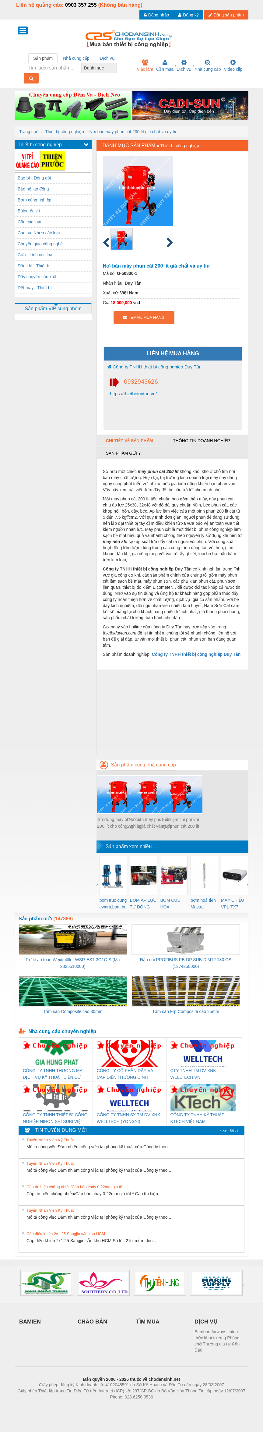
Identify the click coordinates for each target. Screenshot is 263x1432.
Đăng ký (188, 14)
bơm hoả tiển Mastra (203, 903)
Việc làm (145, 65)
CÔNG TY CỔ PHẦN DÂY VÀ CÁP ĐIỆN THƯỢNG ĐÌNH (125, 1074)
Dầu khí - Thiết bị (34, 265)
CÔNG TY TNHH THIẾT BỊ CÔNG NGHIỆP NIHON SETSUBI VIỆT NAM (55, 1118)
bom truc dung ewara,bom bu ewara (113, 904)
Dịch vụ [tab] (107, 58)
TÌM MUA (148, 1322)
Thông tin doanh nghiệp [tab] (201, 440)
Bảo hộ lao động (33, 189)
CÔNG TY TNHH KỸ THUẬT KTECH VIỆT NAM (197, 1118)
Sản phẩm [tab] (43, 58)
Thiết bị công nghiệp (64, 131)
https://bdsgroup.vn (123, 1406)
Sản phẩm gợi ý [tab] (123, 453)
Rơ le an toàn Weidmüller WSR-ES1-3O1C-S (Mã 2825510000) (73, 963)
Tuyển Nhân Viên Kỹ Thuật (50, 1140)
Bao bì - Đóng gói (34, 178)
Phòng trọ (92, 1406)
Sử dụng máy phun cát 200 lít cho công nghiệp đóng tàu (119, 823)
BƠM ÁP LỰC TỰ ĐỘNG (143, 903)
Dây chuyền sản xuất (38, 276)
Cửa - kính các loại (35, 254)
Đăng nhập (156, 14)
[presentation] (97, 885)
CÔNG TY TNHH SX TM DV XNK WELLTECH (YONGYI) (128, 1118)
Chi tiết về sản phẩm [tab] (129, 440)
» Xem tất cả (228, 1130)
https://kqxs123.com (161, 1406)
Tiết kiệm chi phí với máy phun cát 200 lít (180, 823)
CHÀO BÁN (92, 1322)
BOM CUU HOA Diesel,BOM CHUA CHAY (172, 904)
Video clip (233, 65)
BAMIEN (30, 1322)
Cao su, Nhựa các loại (39, 232)
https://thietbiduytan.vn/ (133, 393)
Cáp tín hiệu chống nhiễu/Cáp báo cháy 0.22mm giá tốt (75, 1187)
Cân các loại (29, 221)
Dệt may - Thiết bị (35, 287)
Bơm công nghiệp (34, 199)
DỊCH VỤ (206, 1322)
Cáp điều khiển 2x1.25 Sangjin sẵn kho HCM (65, 1233)
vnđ (136, 302)
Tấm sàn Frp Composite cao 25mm (185, 1011)
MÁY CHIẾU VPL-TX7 (232, 903)
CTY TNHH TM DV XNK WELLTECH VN (193, 1074)
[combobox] (115, 68)
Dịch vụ (184, 65)
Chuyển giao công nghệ (40, 243)
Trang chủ (29, 131)
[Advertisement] (172, 712)
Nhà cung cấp (208, 65)
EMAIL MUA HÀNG (143, 317)
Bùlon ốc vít (29, 210)
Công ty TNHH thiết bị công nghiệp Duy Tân (154, 366)
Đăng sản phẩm (226, 14)
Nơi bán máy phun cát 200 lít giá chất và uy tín (133, 131)
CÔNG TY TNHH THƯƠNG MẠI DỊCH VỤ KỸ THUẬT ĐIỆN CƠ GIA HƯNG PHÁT (53, 1074)
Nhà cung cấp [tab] (76, 58)
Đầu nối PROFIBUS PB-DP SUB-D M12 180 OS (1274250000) (186, 963)
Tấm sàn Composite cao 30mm (73, 1011)
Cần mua (165, 65)
